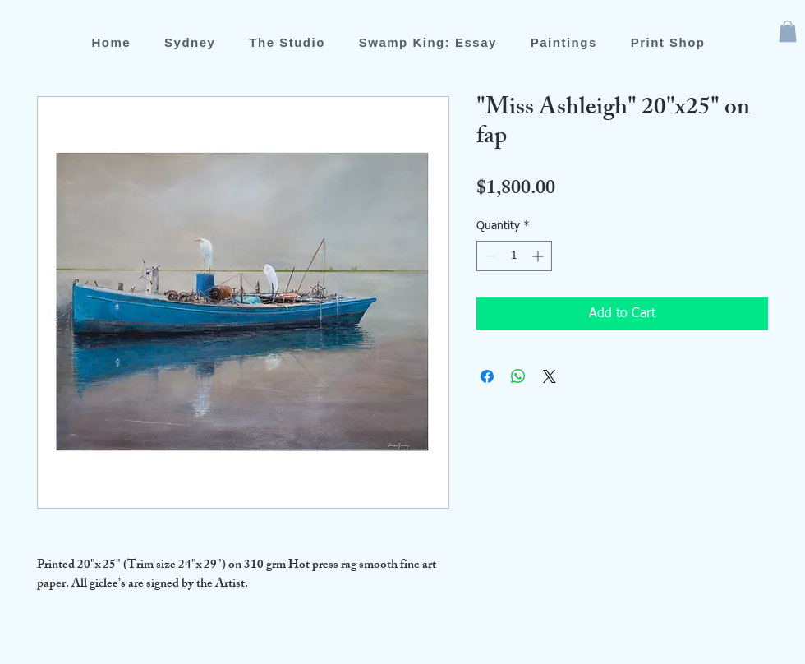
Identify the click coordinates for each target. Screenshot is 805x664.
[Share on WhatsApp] (518, 376)
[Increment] (539, 256)
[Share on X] (549, 376)
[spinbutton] (514, 256)
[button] (788, 31)
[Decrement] (489, 256)
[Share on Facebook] (487, 376)
